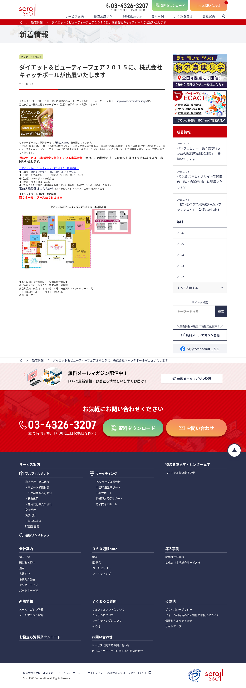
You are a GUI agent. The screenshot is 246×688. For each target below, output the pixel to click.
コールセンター (101, 568)
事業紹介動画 (27, 579)
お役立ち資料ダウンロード (40, 637)
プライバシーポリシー (178, 609)
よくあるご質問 (104, 601)
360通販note (132, 16)
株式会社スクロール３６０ (38, 673)
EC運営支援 (32, 526)
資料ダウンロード (172, 5)
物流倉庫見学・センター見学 (187, 465)
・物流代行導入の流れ (38, 504)
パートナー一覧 (28, 590)
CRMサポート (104, 493)
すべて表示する (187, 287)
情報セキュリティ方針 (178, 620)
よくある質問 (183, 16)
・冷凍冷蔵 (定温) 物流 (38, 493)
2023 (180, 265)
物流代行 (38, 482)
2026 (180, 233)
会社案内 (209, 16)
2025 (180, 244)
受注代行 (30, 509)
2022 (180, 276)
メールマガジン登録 (31, 609)
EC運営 (96, 562)
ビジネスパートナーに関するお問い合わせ (117, 651)
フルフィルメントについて (108, 609)
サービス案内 (74, 16)
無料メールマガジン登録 (203, 335)
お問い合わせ (211, 5)
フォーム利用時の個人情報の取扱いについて (192, 615)
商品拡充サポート (106, 504)
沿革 (22, 568)
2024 (180, 254)
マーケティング (106, 474)
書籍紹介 (24, 574)
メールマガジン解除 (31, 615)
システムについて (103, 615)
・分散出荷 (31, 498)
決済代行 (30, 515)
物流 (95, 557)
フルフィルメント (37, 474)
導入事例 (157, 16)
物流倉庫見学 (103, 16)
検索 (221, 311)
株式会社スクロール (127, 673)
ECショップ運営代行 (108, 482)
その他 (96, 626)
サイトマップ (173, 626)
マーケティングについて (107, 620)
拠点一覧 (24, 557)
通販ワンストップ (37, 535)
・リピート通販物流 (37, 487)
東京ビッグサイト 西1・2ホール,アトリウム (53, 171)
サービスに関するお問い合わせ (111, 645)
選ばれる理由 (27, 562)
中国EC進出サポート (108, 487)
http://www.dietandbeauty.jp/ (131, 100)
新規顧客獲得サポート (109, 498)
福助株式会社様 (174, 557)
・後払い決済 (33, 521)
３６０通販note (104, 549)
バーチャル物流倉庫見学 (180, 473)
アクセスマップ (28, 585)
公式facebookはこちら (203, 348)
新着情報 (184, 131)
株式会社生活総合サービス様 (182, 562)
